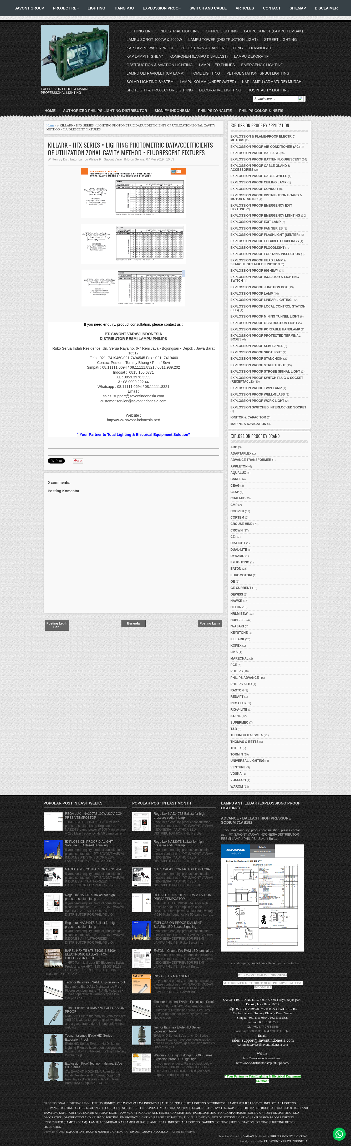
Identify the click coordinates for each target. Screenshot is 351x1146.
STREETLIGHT (131, 1107)
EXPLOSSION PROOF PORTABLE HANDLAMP (265, 329)
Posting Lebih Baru (57, 625)
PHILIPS (237, 671)
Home (50, 111)
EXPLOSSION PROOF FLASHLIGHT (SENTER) (265, 235)
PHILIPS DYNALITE (215, 111)
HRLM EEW (239, 614)
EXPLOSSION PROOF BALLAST (255, 153)
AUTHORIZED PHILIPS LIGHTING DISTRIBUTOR (105, 111)
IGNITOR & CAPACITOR (248, 417)
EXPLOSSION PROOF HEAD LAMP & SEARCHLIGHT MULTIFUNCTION (258, 262)
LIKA (234, 652)
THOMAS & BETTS (245, 742)
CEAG (235, 485)
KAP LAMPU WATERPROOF (150, 48)
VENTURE (238, 767)
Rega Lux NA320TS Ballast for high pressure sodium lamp (90, 897)
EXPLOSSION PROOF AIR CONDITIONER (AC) (265, 147)
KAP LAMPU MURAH (232, 1112)
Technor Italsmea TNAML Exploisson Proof (95, 982)
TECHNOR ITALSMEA (247, 735)
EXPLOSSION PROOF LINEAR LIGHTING (261, 300)
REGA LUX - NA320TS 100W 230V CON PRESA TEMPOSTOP (94, 815)
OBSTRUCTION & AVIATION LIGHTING (159, 65)
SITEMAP (297, 8)
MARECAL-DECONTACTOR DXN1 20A (93, 869)
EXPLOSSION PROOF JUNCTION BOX (259, 287)
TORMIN (237, 754)
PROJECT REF (66, 8)
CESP (235, 492)
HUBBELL (238, 620)
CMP (234, 505)
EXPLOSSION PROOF (162, 8)
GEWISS (237, 594)
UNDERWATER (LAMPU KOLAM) (65, 1122)
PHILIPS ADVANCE (245, 678)
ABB (234, 447)
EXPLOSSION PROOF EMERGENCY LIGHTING (265, 215)
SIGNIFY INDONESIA (173, 111)
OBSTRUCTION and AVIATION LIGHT (93, 1112)
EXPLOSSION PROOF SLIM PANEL (257, 346)
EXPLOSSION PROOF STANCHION (257, 358)
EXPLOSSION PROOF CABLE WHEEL (259, 176)
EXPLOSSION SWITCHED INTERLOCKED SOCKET (269, 407)
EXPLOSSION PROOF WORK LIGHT (257, 401)
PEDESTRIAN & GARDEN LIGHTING (212, 48)
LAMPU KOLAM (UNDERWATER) (208, 82)
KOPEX (236, 645)
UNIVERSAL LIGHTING (248, 761)
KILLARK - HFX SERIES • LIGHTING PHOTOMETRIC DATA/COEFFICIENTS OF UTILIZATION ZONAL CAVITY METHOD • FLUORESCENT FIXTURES (130, 148)
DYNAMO (238, 556)
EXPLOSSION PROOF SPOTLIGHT (256, 352)
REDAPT (237, 697)
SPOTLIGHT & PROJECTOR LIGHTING (159, 90)
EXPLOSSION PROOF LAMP (252, 293)
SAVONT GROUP (29, 8)
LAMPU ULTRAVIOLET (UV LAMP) (155, 73)
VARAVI (248, 1136)
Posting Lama (210, 623)
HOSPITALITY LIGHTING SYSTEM (166, 1107)
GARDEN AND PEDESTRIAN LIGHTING (165, 1112)
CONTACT (272, 8)
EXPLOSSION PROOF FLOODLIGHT (257, 248)
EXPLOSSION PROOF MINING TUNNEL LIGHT (265, 316)
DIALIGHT (238, 543)
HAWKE (236, 601)
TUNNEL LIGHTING (278, 1112)
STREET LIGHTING (280, 39)
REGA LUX (239, 703)
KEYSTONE (239, 633)
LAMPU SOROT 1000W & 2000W (154, 39)
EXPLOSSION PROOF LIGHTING (273, 1117)
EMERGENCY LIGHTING (262, 65)
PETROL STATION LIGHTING (231, 1117)
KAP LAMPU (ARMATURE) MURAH (272, 82)
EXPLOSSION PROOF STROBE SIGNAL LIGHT (265, 371)
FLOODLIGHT (111, 1107)
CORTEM (237, 517)
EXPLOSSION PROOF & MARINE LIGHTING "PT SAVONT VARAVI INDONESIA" (117, 1131)
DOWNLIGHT (260, 48)
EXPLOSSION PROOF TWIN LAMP (256, 388)
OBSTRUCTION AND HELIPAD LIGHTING (91, 1117)
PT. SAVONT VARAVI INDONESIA (286, 1141)
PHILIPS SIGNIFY (103, 1103)
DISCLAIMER (326, 8)
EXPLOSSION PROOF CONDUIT (254, 189)
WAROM (237, 786)
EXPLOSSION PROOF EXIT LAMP (256, 222)
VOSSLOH (238, 780)
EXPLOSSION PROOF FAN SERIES (257, 228)
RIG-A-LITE (239, 709)
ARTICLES (245, 8)
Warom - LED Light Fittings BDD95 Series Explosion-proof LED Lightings (183, 1057)
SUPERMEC (239, 722)
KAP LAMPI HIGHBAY (144, 56)
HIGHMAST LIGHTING (58, 1107)
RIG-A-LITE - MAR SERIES (173, 976)
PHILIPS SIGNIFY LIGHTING (288, 1136)
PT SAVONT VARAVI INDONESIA (138, 1103)
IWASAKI (237, 626)
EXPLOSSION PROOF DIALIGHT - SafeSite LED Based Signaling (90, 843)
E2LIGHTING (240, 562)
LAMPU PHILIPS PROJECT (245, 1103)
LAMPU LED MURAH (103, 1122)
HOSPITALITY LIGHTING (268, 90)
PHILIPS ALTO (241, 684)
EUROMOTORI (241, 575)
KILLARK (238, 639)
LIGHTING (96, 8)
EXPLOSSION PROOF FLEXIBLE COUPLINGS (265, 241)
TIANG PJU (124, 8)
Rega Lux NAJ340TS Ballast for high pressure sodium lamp (90, 924)
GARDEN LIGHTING (215, 1122)
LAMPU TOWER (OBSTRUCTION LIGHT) (223, 39)
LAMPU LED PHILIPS (217, 65)
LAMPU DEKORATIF (251, 56)
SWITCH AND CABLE (208, 8)
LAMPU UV (255, 1112)
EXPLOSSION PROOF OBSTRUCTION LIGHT (264, 323)
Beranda (133, 623)
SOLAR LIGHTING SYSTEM (150, 82)
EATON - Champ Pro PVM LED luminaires (183, 951)
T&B (234, 729)
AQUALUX (238, 473)
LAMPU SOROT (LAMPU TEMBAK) (273, 31)
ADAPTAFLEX (241, 453)
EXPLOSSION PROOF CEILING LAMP (259, 182)
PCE (234, 665)
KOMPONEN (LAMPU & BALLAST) (199, 56)
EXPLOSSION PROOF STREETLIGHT (258, 365)
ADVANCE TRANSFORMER (251, 460)
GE (233, 581)
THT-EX (236, 748)
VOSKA (236, 774)
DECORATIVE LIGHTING (220, 90)
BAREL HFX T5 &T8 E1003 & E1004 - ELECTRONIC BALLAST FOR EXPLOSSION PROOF (91, 954)
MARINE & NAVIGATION (248, 424)
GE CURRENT (241, 588)
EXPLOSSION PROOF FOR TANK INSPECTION (265, 254)
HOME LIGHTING (205, 73)
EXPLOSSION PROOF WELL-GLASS (258, 394)
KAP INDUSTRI (238, 1107)
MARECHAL (240, 658)
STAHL (236, 716)
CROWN (237, 530)
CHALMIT (238, 498)
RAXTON (237, 690)
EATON (236, 568)
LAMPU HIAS (157, 1122)
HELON (236, 607)
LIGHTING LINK (139, 31)
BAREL (236, 479)
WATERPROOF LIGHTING (266, 1107)
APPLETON (239, 466)
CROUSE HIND (242, 524)
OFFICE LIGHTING (222, 31)
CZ (233, 537)
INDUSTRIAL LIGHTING (179, 31)
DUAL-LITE (239, 550)
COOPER (237, 511)
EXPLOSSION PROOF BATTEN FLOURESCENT (266, 159)
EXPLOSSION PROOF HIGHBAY (254, 270)
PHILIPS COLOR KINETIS (261, 111)
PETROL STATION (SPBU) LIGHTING (257, 73)
